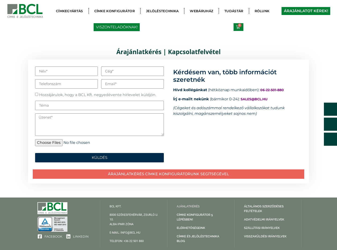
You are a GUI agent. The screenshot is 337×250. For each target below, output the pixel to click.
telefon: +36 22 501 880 (127, 241)
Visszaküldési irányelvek (265, 236)
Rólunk (262, 11)
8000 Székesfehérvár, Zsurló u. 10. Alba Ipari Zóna (134, 219)
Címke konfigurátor (114, 11)
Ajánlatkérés (188, 206)
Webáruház (201, 11)
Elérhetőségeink (191, 228)
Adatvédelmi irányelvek (264, 219)
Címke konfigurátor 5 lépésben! (195, 217)
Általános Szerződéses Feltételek (264, 209)
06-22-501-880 (272, 90)
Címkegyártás (69, 11)
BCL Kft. (115, 206)
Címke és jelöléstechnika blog (198, 239)
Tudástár (234, 11)
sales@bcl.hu (254, 99)
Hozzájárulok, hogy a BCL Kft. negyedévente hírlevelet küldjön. (97, 95)
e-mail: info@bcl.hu (125, 232)
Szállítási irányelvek (262, 228)
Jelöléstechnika (162, 11)
